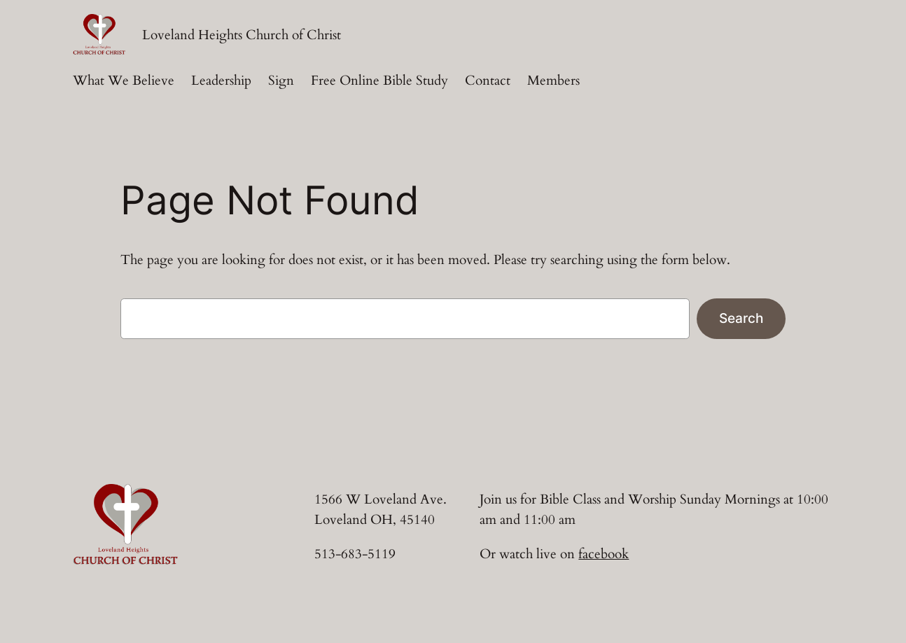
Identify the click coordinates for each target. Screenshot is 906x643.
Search (741, 318)
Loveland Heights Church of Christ (241, 35)
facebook (603, 554)
